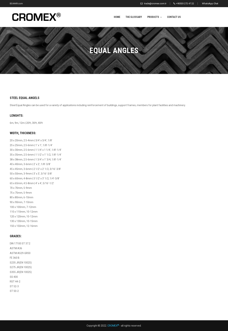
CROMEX (113, 325)
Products (153, 17)
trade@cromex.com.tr (153, 3)
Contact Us (174, 17)
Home (117, 17)
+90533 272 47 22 (183, 3)
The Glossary (134, 17)
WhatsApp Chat (210, 3)
